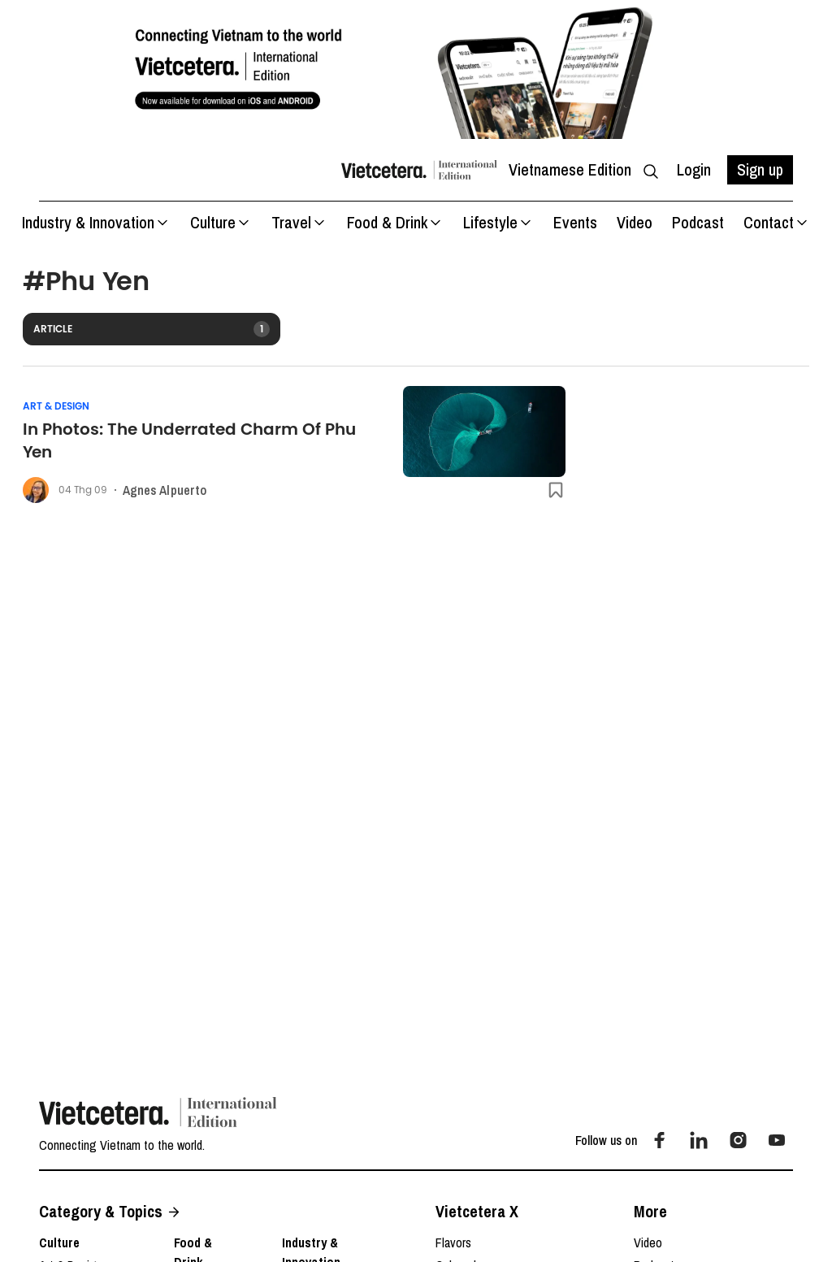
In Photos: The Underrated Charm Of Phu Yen (189, 440)
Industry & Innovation (96, 222)
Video (634, 222)
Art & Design (56, 406)
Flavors (453, 1242)
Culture (221, 222)
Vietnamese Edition (570, 169)
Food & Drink (395, 222)
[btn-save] (556, 490)
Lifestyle (498, 222)
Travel (299, 222)
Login (694, 169)
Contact (776, 222)
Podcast (698, 222)
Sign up (760, 169)
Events (575, 222)
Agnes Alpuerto (165, 490)
